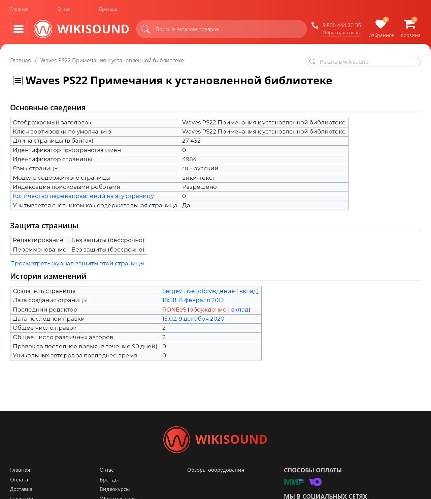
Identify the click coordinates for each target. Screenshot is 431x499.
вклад (248, 291)
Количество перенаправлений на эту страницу (83, 196)
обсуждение (216, 291)
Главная (19, 9)
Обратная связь (341, 33)
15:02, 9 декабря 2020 (193, 318)
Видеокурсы (115, 489)
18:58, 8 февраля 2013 (193, 300)
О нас (63, 9)
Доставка (21, 489)
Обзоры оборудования (215, 470)
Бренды (108, 9)
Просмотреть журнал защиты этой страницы (77, 263)
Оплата (19, 479)
